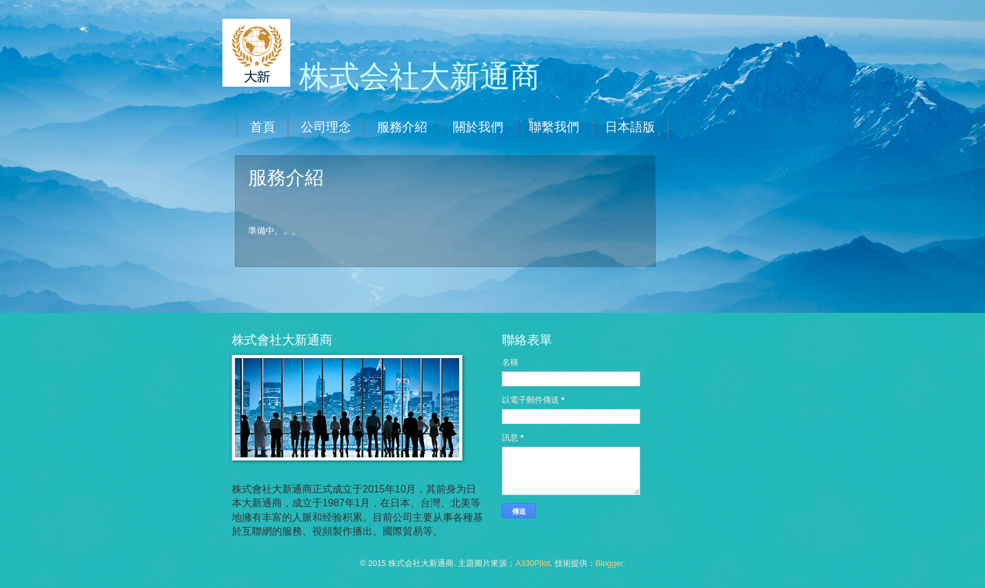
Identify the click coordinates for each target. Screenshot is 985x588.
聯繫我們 (554, 127)
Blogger (609, 563)
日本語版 (630, 127)
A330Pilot (532, 563)
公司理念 (326, 127)
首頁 (262, 127)
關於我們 (478, 127)
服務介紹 (402, 127)
